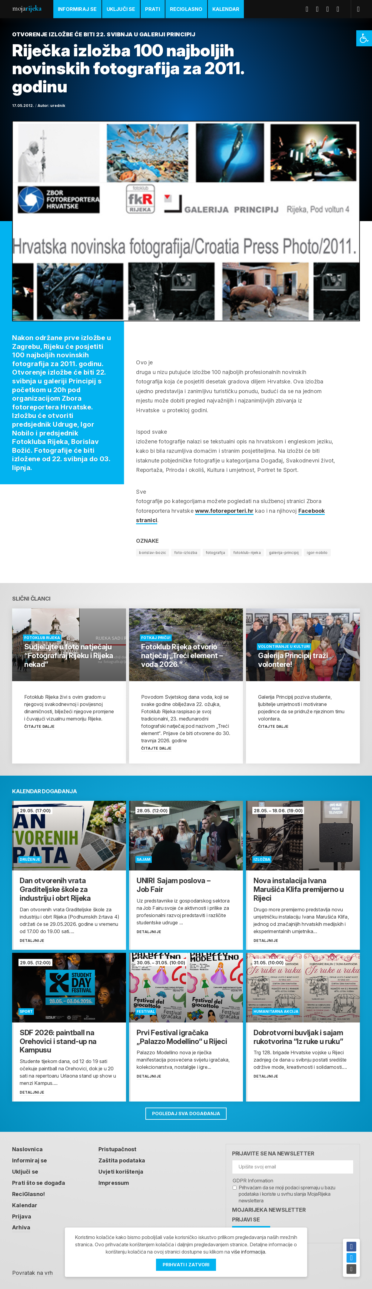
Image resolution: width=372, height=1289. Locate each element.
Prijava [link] (21, 1214)
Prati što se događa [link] (38, 1182)
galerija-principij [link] (284, 552)
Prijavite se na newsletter (273, 1153)
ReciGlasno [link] (186, 9)
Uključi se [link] (121, 9)
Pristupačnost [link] (117, 1149)
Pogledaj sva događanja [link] (186, 1113)
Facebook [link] (309, 9)
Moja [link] (26, 8)
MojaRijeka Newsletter (269, 1210)
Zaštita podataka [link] (121, 1160)
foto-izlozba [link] (185, 552)
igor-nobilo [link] (317, 552)
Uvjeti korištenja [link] (120, 1171)
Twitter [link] (319, 9)
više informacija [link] (248, 1252)
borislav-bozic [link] (152, 552)
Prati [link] (152, 9)
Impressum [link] (113, 1182)
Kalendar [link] (226, 9)
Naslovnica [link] (27, 1149)
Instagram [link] (340, 9)
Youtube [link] (330, 9)
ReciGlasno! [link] (28, 1193)
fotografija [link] (215, 552)
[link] (364, 38)
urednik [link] (57, 105)
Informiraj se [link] (77, 9)
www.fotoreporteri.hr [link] (224, 511)
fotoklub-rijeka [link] (247, 552)
